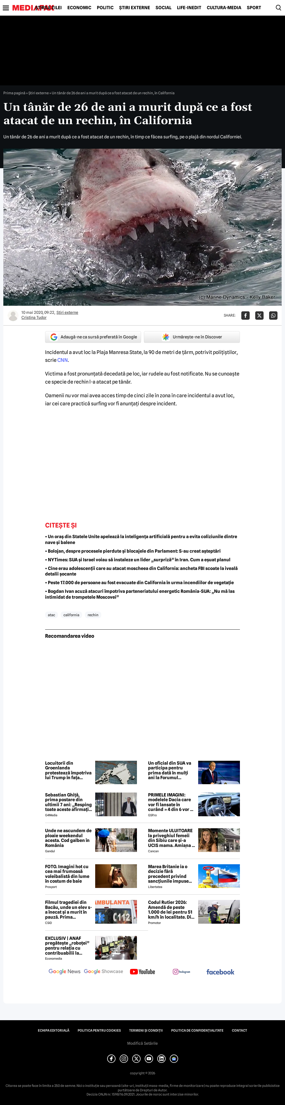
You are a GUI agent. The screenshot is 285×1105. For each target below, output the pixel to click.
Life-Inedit (189, 8)
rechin (93, 615)
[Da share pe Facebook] (245, 315)
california (71, 615)
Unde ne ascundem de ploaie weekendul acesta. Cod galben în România (68, 838)
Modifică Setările (142, 1043)
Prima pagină (14, 93)
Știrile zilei (48, 8)
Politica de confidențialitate (197, 1030)
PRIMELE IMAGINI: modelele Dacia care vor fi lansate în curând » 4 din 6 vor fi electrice (170, 802)
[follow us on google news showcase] (103, 972)
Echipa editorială (53, 1030)
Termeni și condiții (146, 1030)
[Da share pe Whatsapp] (273, 315)
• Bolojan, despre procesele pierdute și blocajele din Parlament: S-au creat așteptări (133, 551)
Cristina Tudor (33, 317)
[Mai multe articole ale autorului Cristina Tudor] (13, 315)
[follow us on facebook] (220, 972)
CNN (62, 360)
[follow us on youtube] (142, 972)
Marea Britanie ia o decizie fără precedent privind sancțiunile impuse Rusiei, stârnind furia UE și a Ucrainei (170, 874)
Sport (254, 8)
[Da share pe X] (259, 315)
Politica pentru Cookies (99, 1030)
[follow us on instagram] (181, 972)
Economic (79, 8)
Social (163, 8)
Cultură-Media (224, 8)
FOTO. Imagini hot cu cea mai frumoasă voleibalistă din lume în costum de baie (67, 874)
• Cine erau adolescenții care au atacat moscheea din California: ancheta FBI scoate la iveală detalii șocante (141, 571)
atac (51, 615)
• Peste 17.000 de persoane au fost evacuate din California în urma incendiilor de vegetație (139, 582)
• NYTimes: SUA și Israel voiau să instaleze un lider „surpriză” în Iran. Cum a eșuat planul (137, 559)
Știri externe (134, 8)
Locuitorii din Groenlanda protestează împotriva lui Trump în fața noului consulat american (68, 770)
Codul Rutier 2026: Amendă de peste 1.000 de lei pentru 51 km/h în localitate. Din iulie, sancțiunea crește (171, 909)
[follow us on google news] (64, 972)
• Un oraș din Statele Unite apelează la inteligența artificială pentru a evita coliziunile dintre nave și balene (141, 539)
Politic (105, 8)
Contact (239, 1030)
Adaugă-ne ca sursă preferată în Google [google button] (93, 337)
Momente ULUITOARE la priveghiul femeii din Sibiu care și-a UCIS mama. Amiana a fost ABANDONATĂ (171, 838)
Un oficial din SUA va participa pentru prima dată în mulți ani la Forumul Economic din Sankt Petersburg (169, 770)
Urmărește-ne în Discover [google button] (192, 337)
